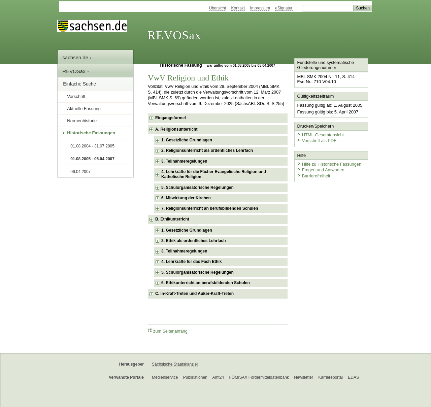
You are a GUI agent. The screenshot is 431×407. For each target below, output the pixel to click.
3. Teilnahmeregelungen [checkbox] (184, 161)
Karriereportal (330, 377)
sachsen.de (77, 57)
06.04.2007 (80, 171)
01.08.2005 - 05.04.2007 (92, 159)
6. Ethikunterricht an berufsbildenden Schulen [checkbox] (205, 282)
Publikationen (195, 377)
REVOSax (174, 35)
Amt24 (218, 377)
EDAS (353, 377)
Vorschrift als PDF (316, 140)
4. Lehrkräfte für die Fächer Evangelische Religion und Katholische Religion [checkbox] (213, 174)
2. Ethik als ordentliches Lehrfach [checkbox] (193, 240)
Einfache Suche (79, 84)
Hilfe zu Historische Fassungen (329, 164)
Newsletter (303, 377)
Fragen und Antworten (320, 169)
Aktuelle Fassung (84, 108)
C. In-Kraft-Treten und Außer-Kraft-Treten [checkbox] (194, 293)
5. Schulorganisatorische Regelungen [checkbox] (197, 187)
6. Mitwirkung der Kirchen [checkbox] (186, 198)
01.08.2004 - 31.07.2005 (92, 146)
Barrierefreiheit (313, 175)
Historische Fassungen (91, 132)
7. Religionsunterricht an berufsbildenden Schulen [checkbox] (209, 208)
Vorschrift (76, 96)
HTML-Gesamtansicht (320, 134)
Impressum (260, 8)
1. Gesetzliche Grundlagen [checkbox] (186, 140)
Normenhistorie (82, 120)
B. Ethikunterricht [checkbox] (172, 219)
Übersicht (217, 8)
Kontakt (238, 8)
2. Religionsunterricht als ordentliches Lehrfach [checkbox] (207, 150)
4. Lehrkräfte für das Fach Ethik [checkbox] (191, 261)
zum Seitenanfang (168, 331)
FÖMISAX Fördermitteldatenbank (259, 377)
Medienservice (165, 377)
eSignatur (283, 8)
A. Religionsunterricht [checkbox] (176, 129)
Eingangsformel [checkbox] (170, 117)
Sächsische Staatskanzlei (175, 364)
